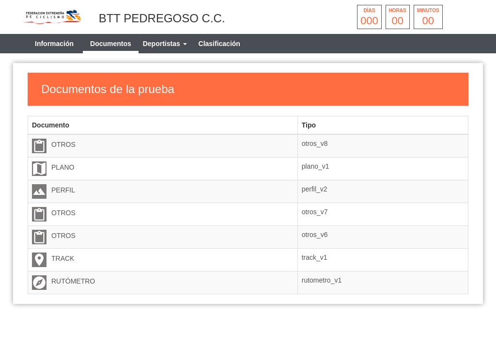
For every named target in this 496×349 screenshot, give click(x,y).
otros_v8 (315, 143)
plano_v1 (315, 166)
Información (54, 44)
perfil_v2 (314, 189)
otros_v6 (315, 234)
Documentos (110, 44)
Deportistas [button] (165, 44)
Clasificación (219, 44)
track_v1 (314, 257)
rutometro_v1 (321, 280)
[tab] (164, 43)
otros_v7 (315, 212)
